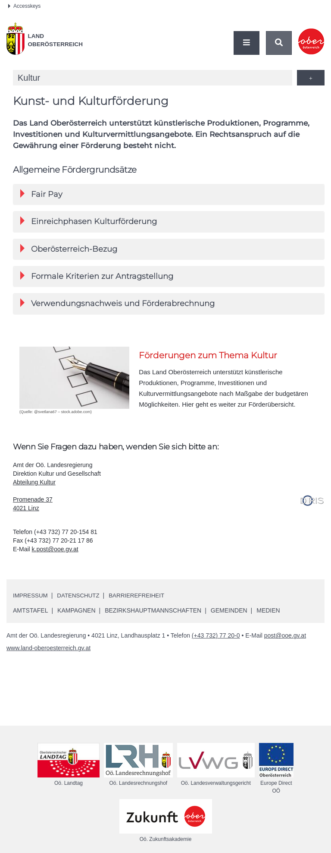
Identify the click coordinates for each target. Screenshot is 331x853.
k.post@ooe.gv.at (55, 550)
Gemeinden (229, 612)
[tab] (169, 194)
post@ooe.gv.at (285, 637)
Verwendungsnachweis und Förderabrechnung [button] (117, 305)
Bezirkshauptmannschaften (153, 612)
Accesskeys (24, 6)
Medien (268, 612)
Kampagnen (76, 612)
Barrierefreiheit (141, 597)
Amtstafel (30, 612)
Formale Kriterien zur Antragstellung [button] (96, 277)
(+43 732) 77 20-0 (216, 637)
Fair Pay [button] (41, 194)
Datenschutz (81, 597)
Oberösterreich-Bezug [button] (68, 249)
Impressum (31, 597)
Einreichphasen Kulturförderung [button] (88, 222)
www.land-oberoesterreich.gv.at (48, 649)
